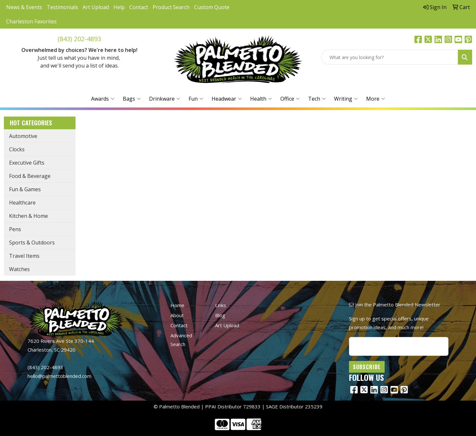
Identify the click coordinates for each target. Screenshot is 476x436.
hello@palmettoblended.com (59, 376)
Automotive (23, 136)
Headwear (227, 99)
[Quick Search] (389, 57)
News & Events (24, 7)
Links (220, 305)
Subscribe (367, 367)
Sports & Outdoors (32, 242)
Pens (15, 229)
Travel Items (24, 255)
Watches (19, 269)
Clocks (17, 149)
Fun (196, 99)
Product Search (171, 7)
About (177, 315)
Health (261, 99)
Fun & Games (25, 189)
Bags (132, 99)
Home (177, 305)
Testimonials (62, 7)
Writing (346, 99)
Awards (102, 99)
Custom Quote (211, 7)
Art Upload (96, 7)
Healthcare (22, 202)
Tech (317, 99)
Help (119, 7)
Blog (220, 315)
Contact (138, 7)
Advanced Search (181, 339)
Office (290, 99)
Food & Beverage (30, 176)
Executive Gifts (26, 162)
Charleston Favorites (31, 21)
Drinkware (164, 99)
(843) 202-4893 (79, 38)
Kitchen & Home (28, 215)
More (375, 99)
